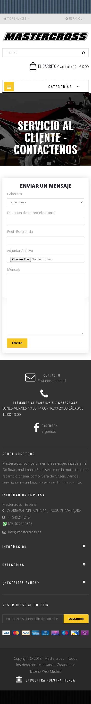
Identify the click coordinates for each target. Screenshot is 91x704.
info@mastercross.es (24, 532)
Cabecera (14, 193)
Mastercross (54, 658)
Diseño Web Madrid (45, 671)
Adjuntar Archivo (20, 250)
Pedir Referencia (20, 231)
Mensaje (14, 269)
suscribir (76, 619)
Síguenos (49, 431)
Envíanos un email (52, 380)
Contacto (51, 375)
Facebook (50, 425)
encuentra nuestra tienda (45, 679)
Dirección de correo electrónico (32, 212)
